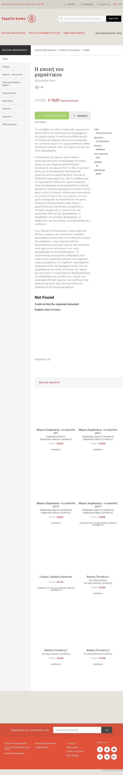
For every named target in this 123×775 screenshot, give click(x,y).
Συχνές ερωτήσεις (75, 751)
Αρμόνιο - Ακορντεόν (12, 74)
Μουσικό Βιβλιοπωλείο (45, 50)
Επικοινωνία (72, 747)
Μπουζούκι (7, 101)
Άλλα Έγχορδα (9, 124)
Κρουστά (6, 116)
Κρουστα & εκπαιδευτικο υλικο (44, 34)
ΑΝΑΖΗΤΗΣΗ (114, 18)
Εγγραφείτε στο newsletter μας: (30, 730)
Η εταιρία (71, 743)
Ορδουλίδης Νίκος (45, 80)
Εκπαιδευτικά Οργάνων (70, 50)
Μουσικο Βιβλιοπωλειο (14, 34)
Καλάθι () (103, 4)
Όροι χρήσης (72, 755)
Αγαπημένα (86, 4)
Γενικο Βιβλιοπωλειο (74, 34)
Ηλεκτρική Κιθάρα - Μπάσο (11, 83)
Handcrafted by (112, 770)
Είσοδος (69, 4)
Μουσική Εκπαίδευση (106, 33)
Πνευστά (6, 108)
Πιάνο (5, 59)
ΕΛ (115, 4)
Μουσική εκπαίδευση (46, 743)
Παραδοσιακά (9, 93)
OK (106, 730)
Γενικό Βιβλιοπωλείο (15, 753)
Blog (119, 33)
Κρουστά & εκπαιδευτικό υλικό (17, 748)
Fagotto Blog (42, 747)
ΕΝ (120, 4)
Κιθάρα (5, 66)
